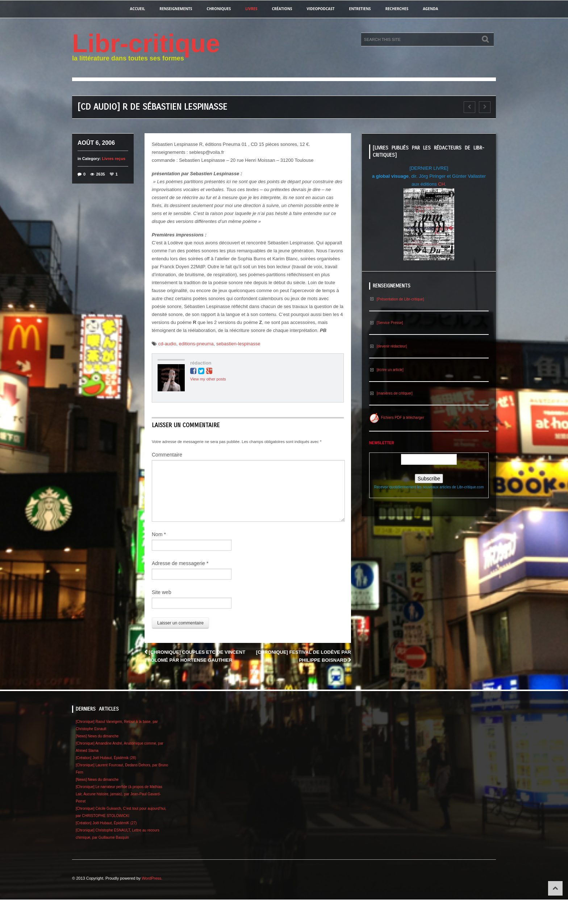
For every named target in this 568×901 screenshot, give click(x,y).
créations (282, 8)
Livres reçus (113, 158)
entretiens (360, 8)
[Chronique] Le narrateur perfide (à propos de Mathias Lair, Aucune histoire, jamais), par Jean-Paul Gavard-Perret (119, 794)
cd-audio (167, 343)
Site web (161, 592)
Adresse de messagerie (180, 563)
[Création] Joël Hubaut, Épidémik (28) (106, 758)
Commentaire (167, 455)
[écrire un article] (386, 370)
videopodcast (321, 8)
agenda (430, 8)
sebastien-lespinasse (238, 343)
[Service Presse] (386, 323)
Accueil (137, 8)
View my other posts (208, 379)
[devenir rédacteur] (388, 346)
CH (441, 184)
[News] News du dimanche (97, 736)
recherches (397, 8)
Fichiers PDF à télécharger (396, 418)
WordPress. (152, 878)
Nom (159, 534)
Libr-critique (146, 43)
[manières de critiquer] (391, 393)
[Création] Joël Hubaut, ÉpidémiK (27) (106, 823)
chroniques (219, 8)
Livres (251, 8)
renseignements (175, 8)
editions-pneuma (196, 343)
